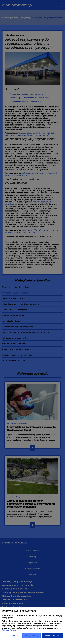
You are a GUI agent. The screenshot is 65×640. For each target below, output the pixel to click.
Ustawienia (14, 636)
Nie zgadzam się (31, 636)
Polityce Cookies (9, 630)
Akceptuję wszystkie (52, 636)
